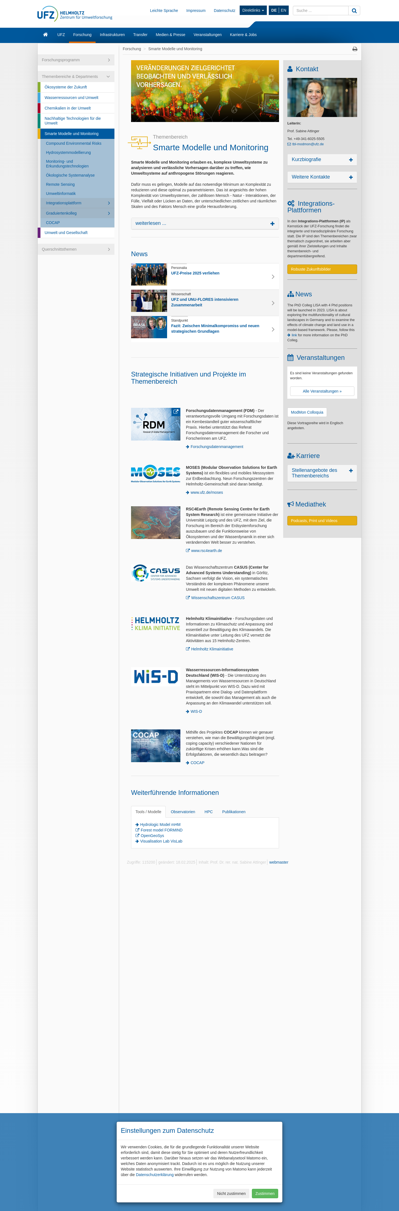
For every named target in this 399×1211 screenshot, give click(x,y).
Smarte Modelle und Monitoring (72, 133)
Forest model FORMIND (162, 830)
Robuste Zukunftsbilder (311, 269)
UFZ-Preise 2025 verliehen (195, 273)
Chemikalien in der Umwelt (68, 108)
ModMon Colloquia (307, 412)
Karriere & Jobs (243, 34)
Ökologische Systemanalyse (70, 175)
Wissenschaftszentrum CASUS (218, 598)
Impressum (196, 10)
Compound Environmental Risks (73, 143)
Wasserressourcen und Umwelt (71, 97)
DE (274, 10)
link (294, 335)
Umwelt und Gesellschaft (66, 232)
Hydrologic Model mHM (160, 824)
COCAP (53, 222)
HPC (208, 812)
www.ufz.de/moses (207, 492)
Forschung (82, 34)
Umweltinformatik (61, 193)
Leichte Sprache (164, 10)
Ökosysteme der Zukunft (66, 87)
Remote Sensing (60, 184)
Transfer (140, 34)
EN (283, 10)
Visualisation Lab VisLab (161, 841)
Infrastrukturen (112, 34)
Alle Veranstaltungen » (322, 391)
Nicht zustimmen (231, 1193)
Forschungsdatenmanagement (217, 446)
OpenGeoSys (152, 835)
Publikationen (233, 812)
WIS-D (196, 711)
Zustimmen (265, 1193)
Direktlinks (253, 10)
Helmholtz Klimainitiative (212, 649)
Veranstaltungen (208, 34)
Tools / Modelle (148, 812)
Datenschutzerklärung (154, 1174)
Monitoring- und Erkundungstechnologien (67, 163)
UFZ (61, 34)
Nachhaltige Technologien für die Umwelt (73, 120)
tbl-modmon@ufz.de (308, 144)
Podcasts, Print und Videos (314, 520)
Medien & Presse (170, 34)
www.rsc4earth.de (206, 550)
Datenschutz (225, 10)
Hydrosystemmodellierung (68, 152)
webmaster (278, 862)
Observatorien (183, 812)
